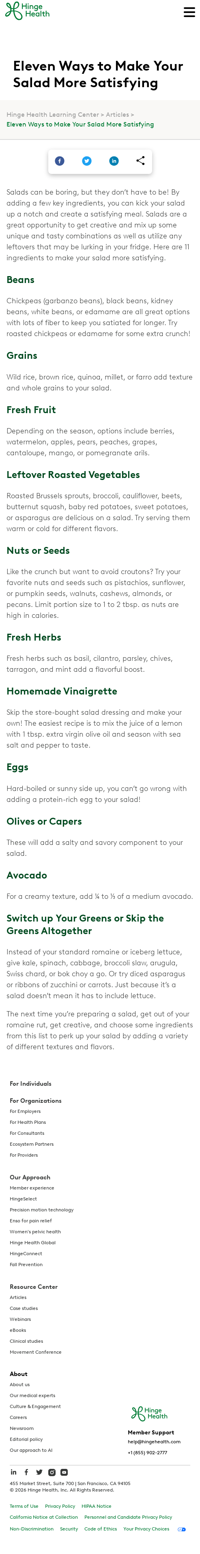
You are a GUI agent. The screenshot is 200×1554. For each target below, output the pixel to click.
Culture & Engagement (35, 1406)
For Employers (25, 1111)
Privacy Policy (60, 1506)
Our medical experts (32, 1395)
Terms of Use (24, 1506)
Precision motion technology (41, 1210)
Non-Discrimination (32, 1529)
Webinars (20, 1319)
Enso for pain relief (31, 1221)
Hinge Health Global (33, 1242)
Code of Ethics (100, 1529)
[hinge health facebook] (26, 1476)
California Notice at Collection (44, 1517)
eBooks (18, 1330)
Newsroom (22, 1428)
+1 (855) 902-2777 (147, 1452)
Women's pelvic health (35, 1232)
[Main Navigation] (189, 11)
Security (69, 1529)
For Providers (24, 1155)
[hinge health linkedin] (13, 1476)
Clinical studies (26, 1341)
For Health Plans (28, 1122)
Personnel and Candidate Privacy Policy (128, 1517)
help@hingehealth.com (154, 1442)
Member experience (32, 1188)
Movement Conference (36, 1352)
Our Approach (30, 1177)
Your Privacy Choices (146, 1529)
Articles (117, 114)
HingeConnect (26, 1253)
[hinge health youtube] (64, 1472)
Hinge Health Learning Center (52, 114)
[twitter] (87, 161)
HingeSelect (23, 1199)
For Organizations (36, 1100)
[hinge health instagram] (52, 1472)
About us (20, 1384)
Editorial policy (26, 1439)
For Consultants (27, 1133)
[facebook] (60, 161)
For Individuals (31, 1083)
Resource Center (34, 1286)
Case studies (24, 1308)
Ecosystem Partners (32, 1144)
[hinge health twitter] (39, 1476)
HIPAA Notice (97, 1506)
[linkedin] (114, 161)
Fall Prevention (26, 1264)
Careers (18, 1417)
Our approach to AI (31, 1450)
